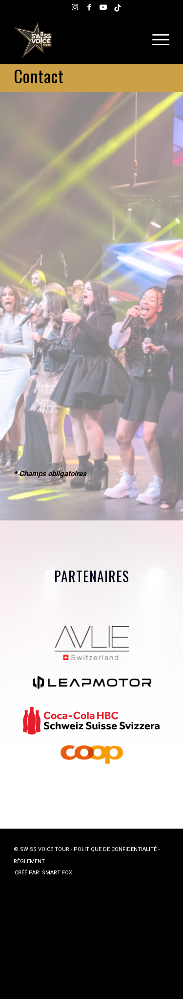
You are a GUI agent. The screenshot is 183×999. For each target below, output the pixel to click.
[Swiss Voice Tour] (76, 39)
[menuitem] (158, 39)
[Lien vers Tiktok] (117, 7)
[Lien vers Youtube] (103, 7)
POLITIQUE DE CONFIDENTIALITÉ (115, 849)
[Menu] (158, 39)
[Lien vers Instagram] (75, 7)
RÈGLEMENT (29, 861)
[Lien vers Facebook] (89, 7)
